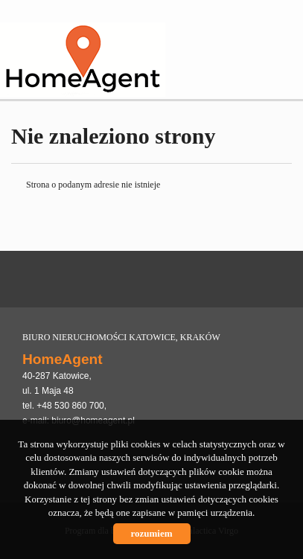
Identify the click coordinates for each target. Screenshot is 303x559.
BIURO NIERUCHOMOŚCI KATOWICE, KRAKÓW (121, 337)
